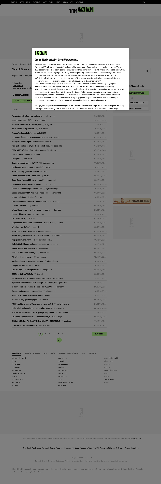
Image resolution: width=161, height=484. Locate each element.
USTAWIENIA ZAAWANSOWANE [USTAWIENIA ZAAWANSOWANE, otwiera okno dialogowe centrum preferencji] (51, 105)
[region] (80, 78)
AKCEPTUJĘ (117, 105)
